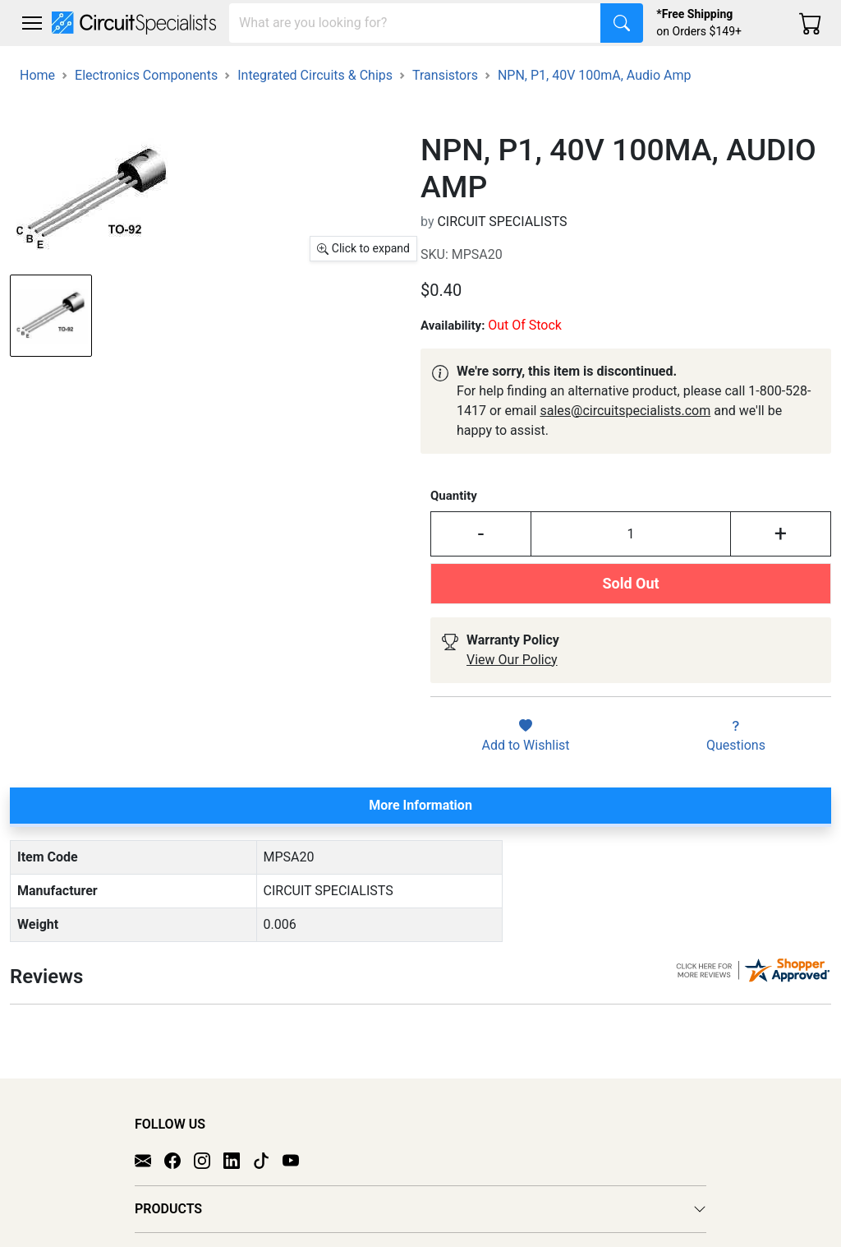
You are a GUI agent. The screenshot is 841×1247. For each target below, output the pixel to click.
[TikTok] (268, 1143)
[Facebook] (179, 1143)
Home (37, 75)
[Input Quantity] (631, 533)
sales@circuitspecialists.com (625, 410)
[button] (32, 23)
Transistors (445, 75)
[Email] (149, 1143)
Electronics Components (146, 75)
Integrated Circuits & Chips (315, 75)
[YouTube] (297, 1143)
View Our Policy (512, 659)
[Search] (415, 23)
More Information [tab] (420, 805)
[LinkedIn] (238, 1143)
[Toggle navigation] (32, 23)
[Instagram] (208, 1143)
